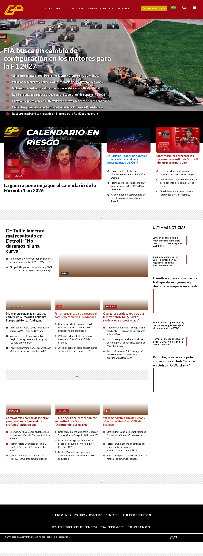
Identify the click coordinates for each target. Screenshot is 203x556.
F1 (39, 8)
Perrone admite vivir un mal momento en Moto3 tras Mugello (178, 172)
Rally (80, 8)
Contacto (112, 515)
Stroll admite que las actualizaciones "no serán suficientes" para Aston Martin (126, 435)
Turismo (91, 8)
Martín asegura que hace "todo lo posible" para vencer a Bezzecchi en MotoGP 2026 (126, 342)
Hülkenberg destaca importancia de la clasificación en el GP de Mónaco (57, 107)
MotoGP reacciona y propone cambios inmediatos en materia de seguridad (76, 455)
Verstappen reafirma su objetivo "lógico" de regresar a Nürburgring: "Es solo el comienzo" (29, 339)
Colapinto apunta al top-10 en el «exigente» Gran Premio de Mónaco (55, 75)
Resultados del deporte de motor (74, 527)
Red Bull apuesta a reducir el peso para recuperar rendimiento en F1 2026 (58, 94)
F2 (44, 8)
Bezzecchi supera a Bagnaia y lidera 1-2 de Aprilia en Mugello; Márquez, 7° (78, 433)
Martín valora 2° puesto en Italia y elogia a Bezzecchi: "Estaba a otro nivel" (28, 447)
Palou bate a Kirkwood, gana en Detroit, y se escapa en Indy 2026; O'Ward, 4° (31, 260)
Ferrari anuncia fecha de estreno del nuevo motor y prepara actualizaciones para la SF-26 (126, 447)
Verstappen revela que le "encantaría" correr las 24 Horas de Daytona (30, 329)
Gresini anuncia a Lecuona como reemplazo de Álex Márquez (177, 193)
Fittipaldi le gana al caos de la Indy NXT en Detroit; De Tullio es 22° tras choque (31, 269)
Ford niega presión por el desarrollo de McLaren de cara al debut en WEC (30, 349)
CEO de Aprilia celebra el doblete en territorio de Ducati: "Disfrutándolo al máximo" (30, 435)
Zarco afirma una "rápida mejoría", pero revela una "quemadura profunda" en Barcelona (125, 354)
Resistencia (107, 8)
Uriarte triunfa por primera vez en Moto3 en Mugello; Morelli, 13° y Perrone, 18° (76, 443)
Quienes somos (61, 515)
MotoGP (68, 8)
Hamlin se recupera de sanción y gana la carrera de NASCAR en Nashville (128, 186)
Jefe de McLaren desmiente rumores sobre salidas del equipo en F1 (77, 349)
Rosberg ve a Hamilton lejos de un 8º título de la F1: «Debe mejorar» (55, 113)
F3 (50, 8)
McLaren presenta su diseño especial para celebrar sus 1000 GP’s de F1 (57, 88)
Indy (57, 8)
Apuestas (123, 8)
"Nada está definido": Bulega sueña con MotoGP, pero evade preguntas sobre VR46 (126, 331)
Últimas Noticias (154, 8)
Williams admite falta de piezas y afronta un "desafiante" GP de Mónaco (76, 339)
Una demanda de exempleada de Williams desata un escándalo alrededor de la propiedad (75, 327)
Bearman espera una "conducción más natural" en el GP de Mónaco (127, 457)
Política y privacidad (88, 515)
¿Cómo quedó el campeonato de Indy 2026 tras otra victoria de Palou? (128, 198)
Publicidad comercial (137, 515)
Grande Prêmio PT (112, 527)
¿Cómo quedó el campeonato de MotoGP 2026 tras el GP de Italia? (28, 457)
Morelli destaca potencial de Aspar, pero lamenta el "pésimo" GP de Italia (179, 182)
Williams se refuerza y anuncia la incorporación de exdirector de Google (58, 82)
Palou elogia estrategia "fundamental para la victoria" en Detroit (128, 174)
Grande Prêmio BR (139, 527)
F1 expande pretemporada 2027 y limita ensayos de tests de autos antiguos (60, 101)
